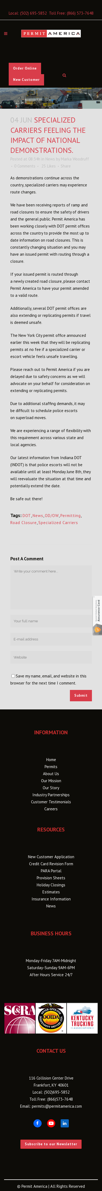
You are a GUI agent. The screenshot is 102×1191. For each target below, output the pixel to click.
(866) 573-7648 (80, 13)
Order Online (25, 68)
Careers (51, 808)
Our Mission (51, 780)
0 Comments (24, 166)
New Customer (26, 79)
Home (51, 759)
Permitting (70, 515)
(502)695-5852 (57, 1092)
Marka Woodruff (75, 159)
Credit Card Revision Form (51, 863)
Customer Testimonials (51, 801)
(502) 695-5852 (33, 13)
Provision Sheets (51, 877)
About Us (51, 773)
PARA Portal (51, 870)
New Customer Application (51, 856)
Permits (51, 766)
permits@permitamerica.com (57, 1106)
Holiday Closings (51, 884)
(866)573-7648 (60, 1099)
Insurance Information (51, 899)
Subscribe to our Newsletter (51, 1144)
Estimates (51, 891)
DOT (27, 515)
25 (48, 166)
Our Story (51, 787)
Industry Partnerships (51, 794)
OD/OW (52, 515)
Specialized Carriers (58, 522)
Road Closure (23, 522)
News (50, 159)
